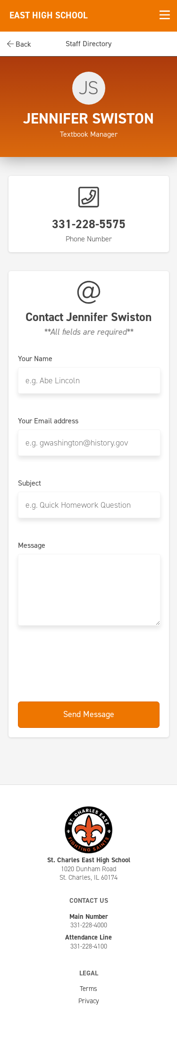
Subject (29, 483)
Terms (88, 988)
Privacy (88, 1001)
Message (31, 545)
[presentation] (89, 664)
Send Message (88, 714)
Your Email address (48, 421)
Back (19, 44)
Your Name (35, 359)
